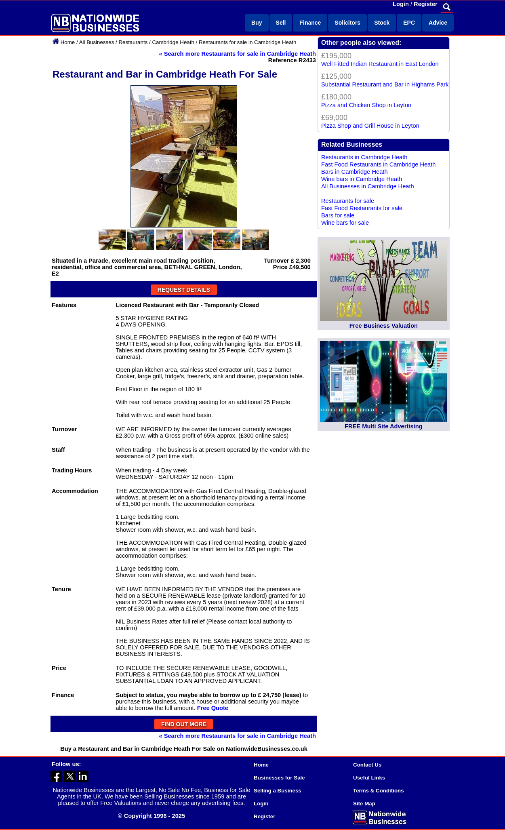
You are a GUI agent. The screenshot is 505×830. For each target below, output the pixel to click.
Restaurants (132, 42)
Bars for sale (337, 215)
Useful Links (369, 778)
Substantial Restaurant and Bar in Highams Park (384, 84)
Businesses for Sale (279, 778)
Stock (381, 22)
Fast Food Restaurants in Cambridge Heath (378, 164)
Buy (256, 22)
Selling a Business (277, 791)
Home (68, 42)
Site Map (364, 804)
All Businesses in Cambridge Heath (367, 186)
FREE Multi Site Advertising (383, 426)
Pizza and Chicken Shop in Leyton (366, 105)
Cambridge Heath (173, 42)
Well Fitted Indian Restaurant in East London (380, 64)
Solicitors (347, 22)
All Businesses (96, 42)
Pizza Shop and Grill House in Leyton (370, 125)
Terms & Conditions (378, 791)
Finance (310, 22)
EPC (409, 22)
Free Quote (212, 708)
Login (401, 4)
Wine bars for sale (345, 222)
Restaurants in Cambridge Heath (364, 157)
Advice (438, 22)
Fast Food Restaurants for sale (361, 208)
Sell (281, 22)
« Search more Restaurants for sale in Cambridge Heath (237, 54)
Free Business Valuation (383, 325)
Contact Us (367, 765)
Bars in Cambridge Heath (354, 172)
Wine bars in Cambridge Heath (361, 179)
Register (426, 4)
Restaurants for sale (347, 201)
